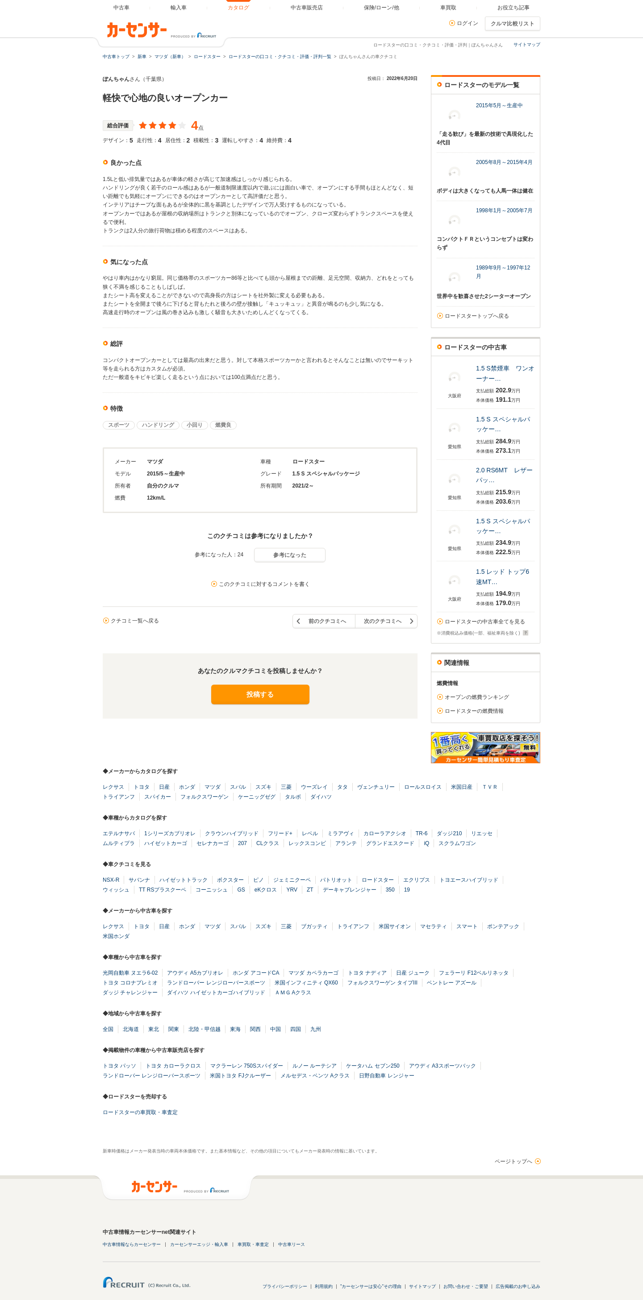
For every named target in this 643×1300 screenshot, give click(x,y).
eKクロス (266, 890)
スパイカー (157, 797)
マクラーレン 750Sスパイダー (246, 1066)
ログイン (467, 23)
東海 (235, 1029)
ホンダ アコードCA (256, 973)
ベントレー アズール (451, 983)
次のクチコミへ (382, 621)
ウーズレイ (314, 787)
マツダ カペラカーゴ (313, 973)
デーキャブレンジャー (349, 890)
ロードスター (378, 880)
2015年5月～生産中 (499, 105)
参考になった (289, 555)
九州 (315, 1029)
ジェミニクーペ (292, 880)
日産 (164, 787)
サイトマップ (527, 44)
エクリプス (416, 880)
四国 (295, 1029)
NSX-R (111, 880)
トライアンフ (119, 797)
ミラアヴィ (340, 833)
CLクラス (267, 843)
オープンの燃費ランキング (477, 697)
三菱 (286, 787)
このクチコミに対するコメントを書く (264, 584)
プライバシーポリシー (285, 1286)
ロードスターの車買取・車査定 (140, 1112)
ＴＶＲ (490, 787)
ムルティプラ (119, 843)
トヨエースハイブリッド (468, 880)
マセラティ (433, 926)
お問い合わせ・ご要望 (465, 1286)
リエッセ (482, 833)
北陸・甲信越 (204, 1029)
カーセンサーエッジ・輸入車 (199, 1244)
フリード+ (280, 833)
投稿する (260, 694)
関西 (255, 1029)
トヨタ (142, 787)
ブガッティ (314, 926)
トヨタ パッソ (119, 1066)
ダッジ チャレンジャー (130, 992)
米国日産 (461, 787)
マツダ (213, 787)
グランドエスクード (390, 843)
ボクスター (230, 880)
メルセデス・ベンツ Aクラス (315, 1076)
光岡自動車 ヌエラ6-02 (130, 973)
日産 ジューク (413, 973)
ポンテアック (503, 926)
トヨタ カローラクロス (173, 1066)
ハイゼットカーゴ (165, 843)
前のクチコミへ (327, 621)
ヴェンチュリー (376, 787)
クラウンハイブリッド (232, 833)
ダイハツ (321, 797)
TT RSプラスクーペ (162, 890)
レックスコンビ (307, 843)
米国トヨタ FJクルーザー (240, 1076)
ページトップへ (513, 1161)
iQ (426, 843)
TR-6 (422, 833)
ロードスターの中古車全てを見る (485, 621)
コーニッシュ (212, 890)
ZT (310, 890)
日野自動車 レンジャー (386, 1076)
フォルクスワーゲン (204, 797)
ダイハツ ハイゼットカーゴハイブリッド (216, 992)
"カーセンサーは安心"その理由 (370, 1286)
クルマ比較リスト (512, 24)
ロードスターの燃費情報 (474, 711)
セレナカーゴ (212, 843)
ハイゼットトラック (183, 880)
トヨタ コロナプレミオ (130, 983)
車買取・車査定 (253, 1244)
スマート (467, 926)
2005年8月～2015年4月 (504, 162)
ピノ (258, 880)
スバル (238, 787)
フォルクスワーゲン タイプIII (382, 983)
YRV (291, 890)
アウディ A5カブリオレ (195, 973)
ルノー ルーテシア (314, 1066)
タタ (342, 787)
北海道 (131, 1029)
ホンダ (187, 787)
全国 (108, 1029)
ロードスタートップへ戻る (477, 316)
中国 (275, 1029)
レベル (310, 833)
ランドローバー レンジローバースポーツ (216, 983)
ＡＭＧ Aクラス (293, 992)
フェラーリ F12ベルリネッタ (474, 973)
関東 (173, 1029)
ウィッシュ (116, 890)
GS (241, 890)
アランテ (346, 843)
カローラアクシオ (384, 833)
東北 (153, 1029)
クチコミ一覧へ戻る (135, 621)
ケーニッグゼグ (257, 797)
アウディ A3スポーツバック (442, 1066)
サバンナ (139, 880)
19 (407, 890)
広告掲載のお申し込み (518, 1286)
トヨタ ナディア (367, 973)
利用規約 (324, 1286)
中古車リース (291, 1244)
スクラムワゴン (457, 843)
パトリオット (336, 880)
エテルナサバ (119, 833)
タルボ (293, 797)
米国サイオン (395, 926)
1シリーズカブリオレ (170, 833)
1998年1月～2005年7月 (504, 210)
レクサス (113, 787)
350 (390, 890)
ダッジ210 (449, 833)
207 (242, 843)
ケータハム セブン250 (372, 1066)
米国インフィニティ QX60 (306, 983)
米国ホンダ (116, 936)
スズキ (263, 787)
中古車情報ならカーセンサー (132, 1244)
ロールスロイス (423, 787)
